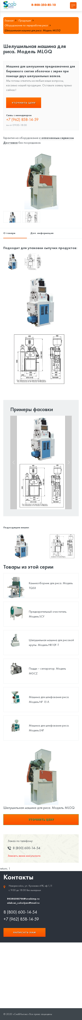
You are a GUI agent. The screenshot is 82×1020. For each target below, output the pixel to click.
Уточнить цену (24, 102)
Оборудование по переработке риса (26, 25)
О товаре (9, 233)
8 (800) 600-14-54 (20, 912)
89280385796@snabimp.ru (23, 898)
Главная (8, 20)
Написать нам (24, 932)
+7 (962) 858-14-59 (22, 119)
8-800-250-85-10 (43, 4)
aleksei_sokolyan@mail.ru (23, 902)
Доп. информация (41, 233)
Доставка (10, 143)
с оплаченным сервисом (56, 138)
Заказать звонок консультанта (24, 855)
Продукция (24, 20)
